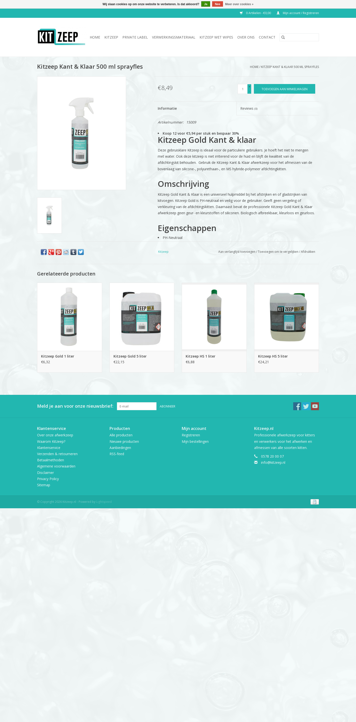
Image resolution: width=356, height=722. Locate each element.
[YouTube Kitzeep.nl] (315, 406)
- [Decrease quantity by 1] (249, 91)
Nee (217, 4)
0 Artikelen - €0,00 (256, 13)
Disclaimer (45, 472)
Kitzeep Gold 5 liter (130, 356)
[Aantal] (242, 89)
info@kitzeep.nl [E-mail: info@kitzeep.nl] (273, 462)
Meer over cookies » (239, 4)
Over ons (246, 37)
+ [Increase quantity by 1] (249, 87)
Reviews (248, 108)
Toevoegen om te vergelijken (278, 252)
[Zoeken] (299, 37)
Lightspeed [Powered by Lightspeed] (104, 502)
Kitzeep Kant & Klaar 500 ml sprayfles (290, 67)
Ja (205, 4)
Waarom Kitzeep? (51, 441)
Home (95, 37)
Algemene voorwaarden (56, 466)
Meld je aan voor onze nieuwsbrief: (75, 406)
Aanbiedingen (120, 447)
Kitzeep (111, 37)
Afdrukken (308, 252)
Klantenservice (48, 447)
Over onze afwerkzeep (55, 435)
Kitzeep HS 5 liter (273, 356)
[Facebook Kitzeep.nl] (297, 406)
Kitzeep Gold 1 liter (57, 356)
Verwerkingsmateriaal (173, 37)
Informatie (167, 108)
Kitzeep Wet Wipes (216, 37)
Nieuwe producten (124, 441)
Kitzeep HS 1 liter (200, 356)
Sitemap (43, 485)
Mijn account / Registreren (298, 13)
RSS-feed (117, 453)
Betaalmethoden (50, 460)
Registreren (191, 435)
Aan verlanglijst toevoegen (237, 252)
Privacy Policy (48, 478)
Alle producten (121, 435)
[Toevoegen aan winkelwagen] (284, 89)
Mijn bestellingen (195, 441)
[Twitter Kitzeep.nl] (306, 406)
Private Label (135, 37)
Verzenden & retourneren (57, 453)
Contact (267, 37)
